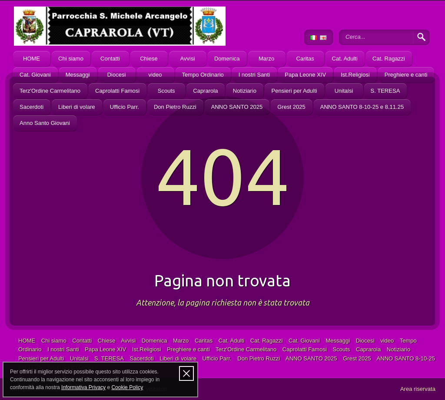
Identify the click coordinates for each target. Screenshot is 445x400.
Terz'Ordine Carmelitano (50, 90)
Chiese (149, 58)
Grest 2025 (291, 107)
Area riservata (417, 389)
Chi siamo (70, 58)
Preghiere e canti (406, 74)
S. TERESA (385, 90)
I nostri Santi (254, 74)
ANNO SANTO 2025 (237, 107)
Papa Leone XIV (305, 74)
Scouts (166, 90)
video (155, 74)
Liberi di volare (76, 107)
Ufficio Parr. (124, 107)
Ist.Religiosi (355, 74)
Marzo (266, 58)
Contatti (110, 58)
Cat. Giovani (35, 74)
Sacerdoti (31, 107)
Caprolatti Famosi (117, 90)
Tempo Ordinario (203, 74)
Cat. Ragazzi (388, 58)
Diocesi (116, 74)
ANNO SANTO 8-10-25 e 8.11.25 (362, 107)
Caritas (305, 58)
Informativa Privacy (83, 387)
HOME (31, 58)
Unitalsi (344, 90)
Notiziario (244, 90)
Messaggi (78, 74)
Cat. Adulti (345, 58)
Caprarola (205, 90)
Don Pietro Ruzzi (175, 107)
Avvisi (187, 58)
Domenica (227, 58)
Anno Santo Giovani (45, 123)
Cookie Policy (127, 387)
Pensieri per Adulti (294, 90)
